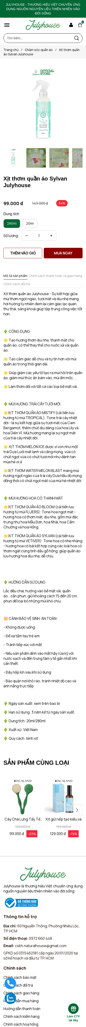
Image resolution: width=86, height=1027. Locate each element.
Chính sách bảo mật (19, 977)
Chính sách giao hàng (21, 993)
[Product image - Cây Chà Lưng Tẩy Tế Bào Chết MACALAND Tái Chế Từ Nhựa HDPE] (22, 797)
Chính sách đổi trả (18, 985)
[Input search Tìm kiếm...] (37, 38)
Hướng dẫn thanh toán (21, 1008)
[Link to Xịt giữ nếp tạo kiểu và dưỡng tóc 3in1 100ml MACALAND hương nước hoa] (63, 819)
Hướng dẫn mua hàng (21, 1000)
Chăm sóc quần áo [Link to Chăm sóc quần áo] (42, 50)
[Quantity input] (39, 236)
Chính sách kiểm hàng (21, 1016)
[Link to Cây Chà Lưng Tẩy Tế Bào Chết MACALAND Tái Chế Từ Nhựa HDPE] (22, 819)
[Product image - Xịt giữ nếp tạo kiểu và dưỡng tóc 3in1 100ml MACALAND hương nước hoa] (63, 797)
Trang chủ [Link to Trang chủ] (14, 50)
